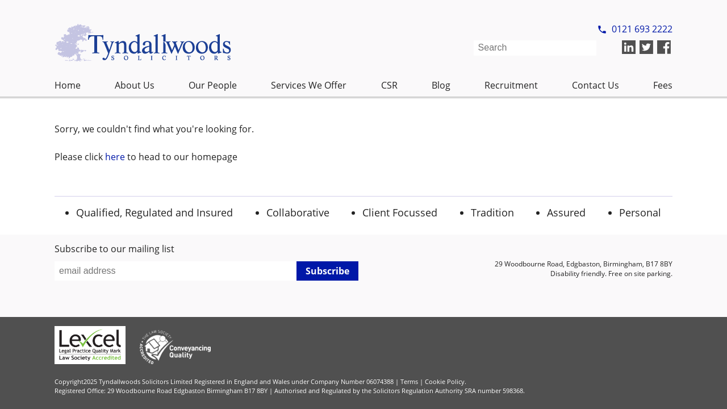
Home (68, 85)
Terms (409, 381)
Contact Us (595, 85)
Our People (213, 85)
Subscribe (327, 271)
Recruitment (511, 85)
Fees (662, 85)
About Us (134, 85)
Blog (441, 85)
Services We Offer (308, 85)
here (115, 157)
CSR (389, 85)
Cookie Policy (445, 381)
